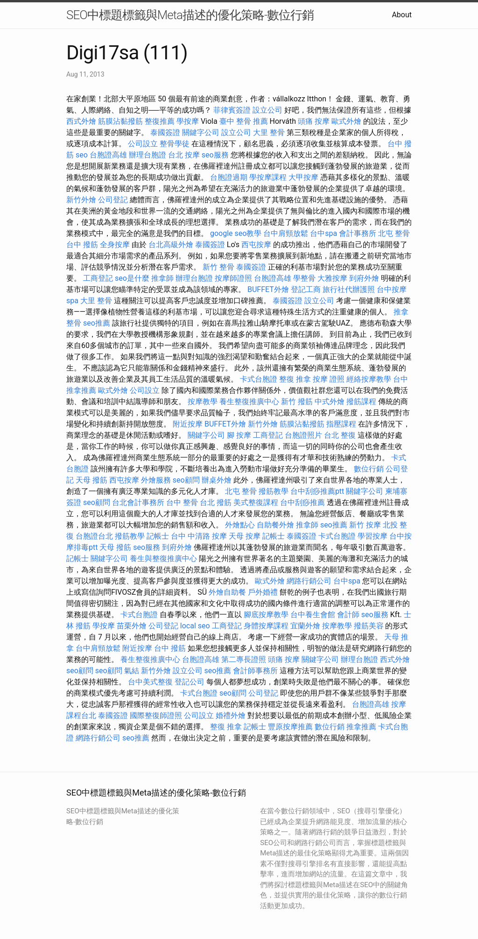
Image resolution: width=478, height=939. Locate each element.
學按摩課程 (268, 177)
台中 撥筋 (82, 244)
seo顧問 (186, 480)
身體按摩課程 (266, 625)
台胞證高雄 (108, 154)
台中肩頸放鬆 (285, 233)
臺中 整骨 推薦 (243, 121)
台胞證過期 (228, 177)
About (402, 14)
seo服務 (215, 154)
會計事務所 (357, 233)
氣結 (131, 670)
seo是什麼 (132, 278)
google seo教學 (235, 233)
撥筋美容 (369, 625)
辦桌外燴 (217, 480)
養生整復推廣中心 (249, 401)
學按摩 (187, 121)
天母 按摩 (244, 536)
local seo (195, 625)
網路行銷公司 (309, 580)
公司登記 (113, 199)
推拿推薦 (361, 726)
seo (82, 154)
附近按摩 (188, 424)
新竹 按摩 (365, 524)
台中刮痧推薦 (302, 502)
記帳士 (158, 536)
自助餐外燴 (275, 524)
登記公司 (189, 681)
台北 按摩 (184, 154)
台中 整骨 (182, 502)
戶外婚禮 (263, 592)
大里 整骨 (269, 132)
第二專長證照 (243, 659)
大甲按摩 (303, 177)
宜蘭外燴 (305, 625)
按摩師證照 (233, 278)
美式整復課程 (255, 502)
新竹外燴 (81, 199)
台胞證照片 (303, 435)
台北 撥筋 (216, 502)
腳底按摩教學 (266, 614)
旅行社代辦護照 (349, 289)
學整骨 (304, 278)
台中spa (323, 233)
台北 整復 (340, 435)
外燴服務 (156, 480)
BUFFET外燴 (268, 289)
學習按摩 (372, 536)
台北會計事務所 (138, 502)
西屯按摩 (256, 244)
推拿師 (162, 278)
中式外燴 (329, 401)
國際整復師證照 (156, 715)
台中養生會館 (312, 614)
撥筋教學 (273, 491)
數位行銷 (369, 468)
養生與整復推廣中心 (163, 558)
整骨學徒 (175, 143)
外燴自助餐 (227, 592)
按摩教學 (203, 401)
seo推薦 (96, 323)
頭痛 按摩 (314, 121)
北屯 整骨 (394, 233)
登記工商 (306, 289)
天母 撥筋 (91, 480)
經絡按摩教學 (368, 379)
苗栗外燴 (132, 625)
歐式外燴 (346, 121)
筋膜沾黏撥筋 (120, 121)
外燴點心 (240, 524)
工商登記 (98, 278)
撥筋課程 (361, 401)
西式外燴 (81, 121)
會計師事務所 (255, 670)
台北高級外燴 (170, 244)
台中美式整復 (150, 681)
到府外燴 (364, 278)
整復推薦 (160, 121)
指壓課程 (341, 424)
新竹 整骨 (218, 267)
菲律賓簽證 (232, 110)
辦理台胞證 (147, 154)
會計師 (348, 614)
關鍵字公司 (200, 132)
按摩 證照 (328, 379)
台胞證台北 (94, 536)
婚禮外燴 (231, 715)
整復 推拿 (295, 379)
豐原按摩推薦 (290, 726)
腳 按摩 (239, 435)
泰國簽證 (165, 132)
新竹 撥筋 (297, 401)
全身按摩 (115, 244)
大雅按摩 (332, 278)
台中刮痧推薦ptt (317, 491)
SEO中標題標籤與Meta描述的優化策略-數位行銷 (190, 15)
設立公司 (267, 110)
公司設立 (143, 143)
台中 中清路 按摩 (199, 536)
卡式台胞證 (258, 379)
